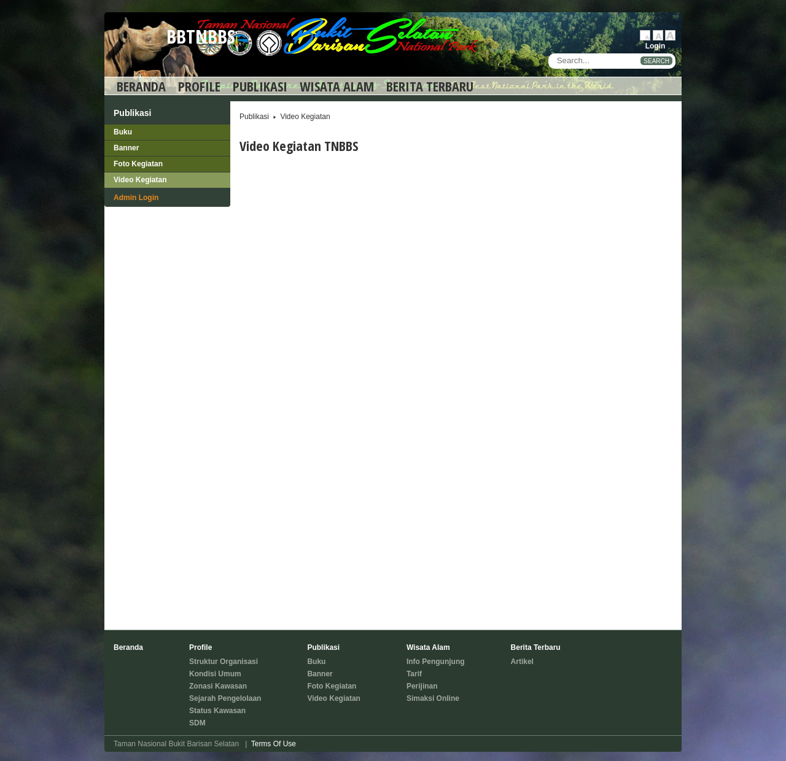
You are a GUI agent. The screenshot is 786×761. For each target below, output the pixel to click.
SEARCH (656, 61)
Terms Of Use (273, 744)
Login (655, 46)
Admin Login (136, 197)
